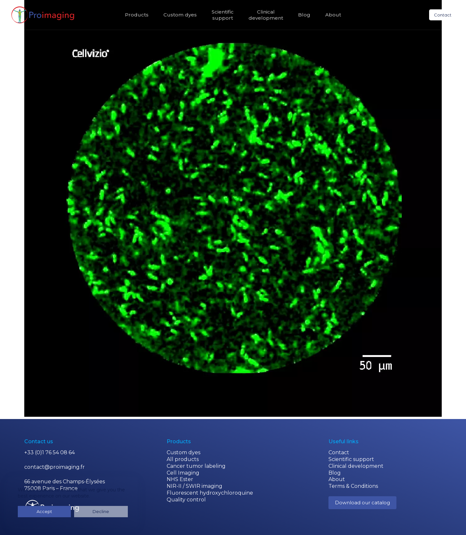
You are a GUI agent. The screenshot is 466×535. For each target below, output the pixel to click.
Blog (304, 15)
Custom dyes (180, 15)
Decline (64, 511)
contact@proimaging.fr (54, 467)
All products (183, 459)
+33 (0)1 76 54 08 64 (49, 452)
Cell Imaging (183, 473)
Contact (442, 14)
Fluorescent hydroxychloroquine (210, 493)
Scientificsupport (223, 15)
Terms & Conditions (353, 486)
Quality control (186, 500)
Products (137, 15)
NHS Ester (180, 479)
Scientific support (351, 459)
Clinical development (355, 466)
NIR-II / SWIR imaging (194, 486)
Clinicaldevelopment (266, 15)
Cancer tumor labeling (196, 466)
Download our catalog (362, 502)
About (333, 15)
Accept (32, 511)
